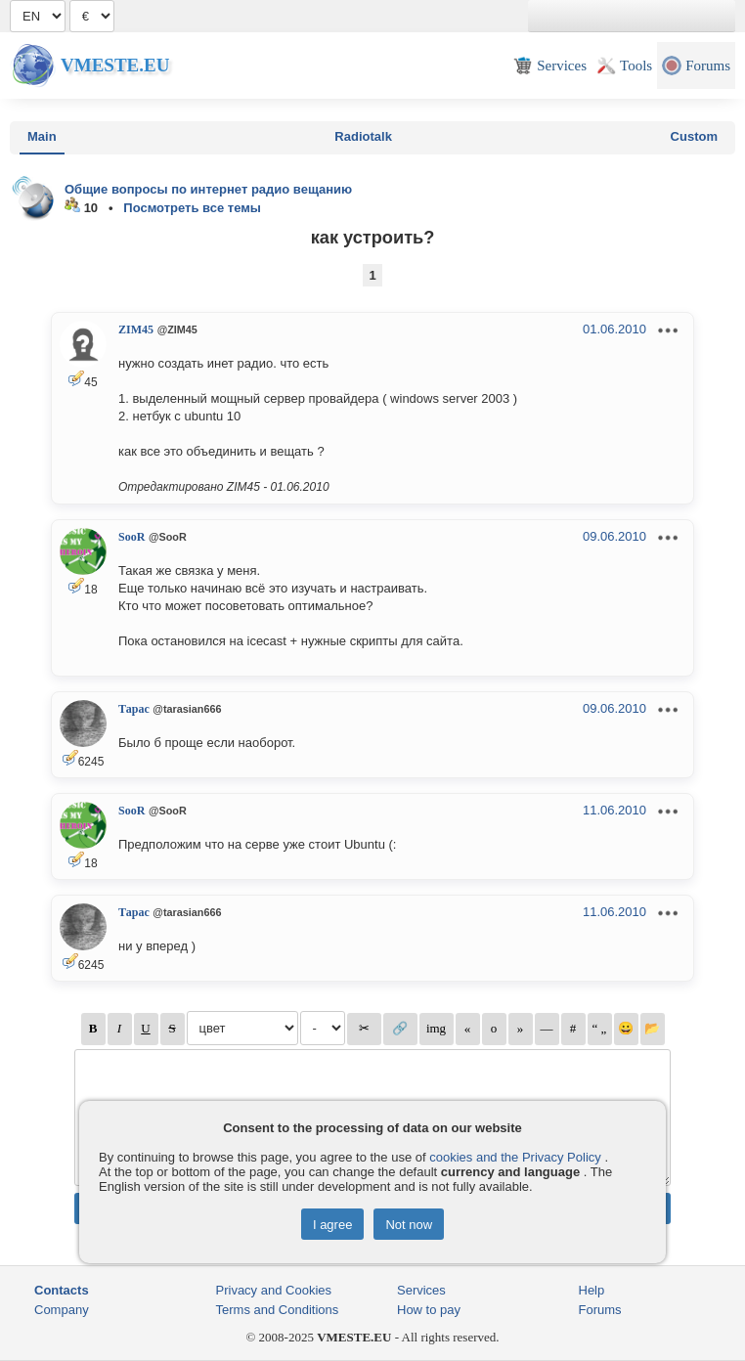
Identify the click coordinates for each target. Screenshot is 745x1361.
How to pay (428, 1309)
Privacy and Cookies (274, 1290)
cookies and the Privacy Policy (515, 1157)
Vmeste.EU (115, 65)
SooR (131, 537)
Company (61, 1309)
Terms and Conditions (277, 1309)
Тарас (134, 709)
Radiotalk (363, 136)
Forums (600, 1309)
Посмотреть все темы (192, 207)
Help (592, 1290)
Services (421, 1290)
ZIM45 (135, 329)
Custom (694, 136)
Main (42, 136)
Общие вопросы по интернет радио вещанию (208, 189)
